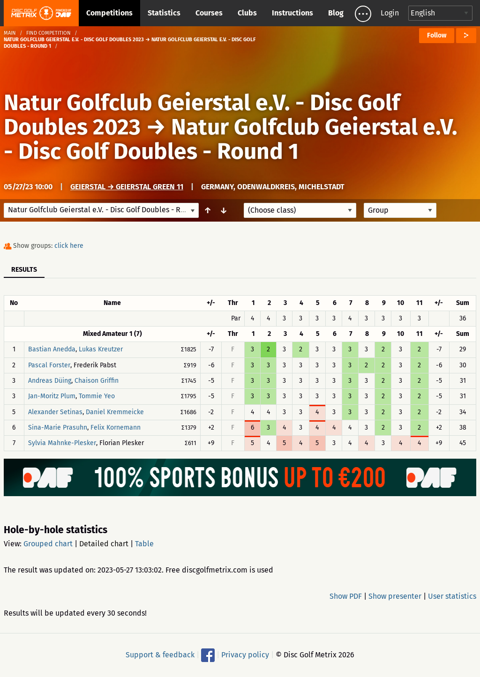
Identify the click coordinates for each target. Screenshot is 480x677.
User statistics (452, 596)
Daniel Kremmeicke (115, 412)
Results (24, 270)
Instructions (292, 12)
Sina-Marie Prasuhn (57, 427)
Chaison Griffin (97, 381)
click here (68, 246)
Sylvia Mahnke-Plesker (62, 443)
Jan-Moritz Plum (51, 397)
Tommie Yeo (97, 397)
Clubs (247, 12)
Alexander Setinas (55, 412)
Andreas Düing (49, 381)
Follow (436, 35)
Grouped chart (48, 543)
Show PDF (346, 596)
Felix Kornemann (115, 427)
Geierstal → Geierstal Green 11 (126, 186)
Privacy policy (245, 654)
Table (144, 543)
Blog (336, 12)
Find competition (48, 33)
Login (390, 12)
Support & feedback (160, 654)
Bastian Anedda (51, 350)
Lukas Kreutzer (101, 350)
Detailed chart (103, 543)
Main (10, 33)
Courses (209, 12)
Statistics (164, 12)
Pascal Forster (49, 365)
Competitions (109, 12)
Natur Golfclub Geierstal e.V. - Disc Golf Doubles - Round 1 (231, 139)
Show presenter (394, 596)
